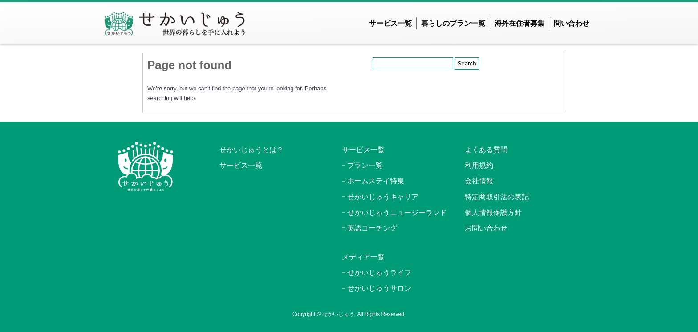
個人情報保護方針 (493, 212)
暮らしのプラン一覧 (453, 23)
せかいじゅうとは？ (251, 150)
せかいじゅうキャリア (382, 197)
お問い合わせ (486, 228)
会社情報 (479, 181)
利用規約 (479, 165)
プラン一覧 (365, 165)
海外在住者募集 (519, 23)
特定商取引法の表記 (497, 197)
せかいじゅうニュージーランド (397, 212)
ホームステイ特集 (375, 181)
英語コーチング (372, 228)
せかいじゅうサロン (379, 288)
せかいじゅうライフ (379, 272)
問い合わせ (571, 23)
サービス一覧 (390, 23)
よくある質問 (486, 150)
